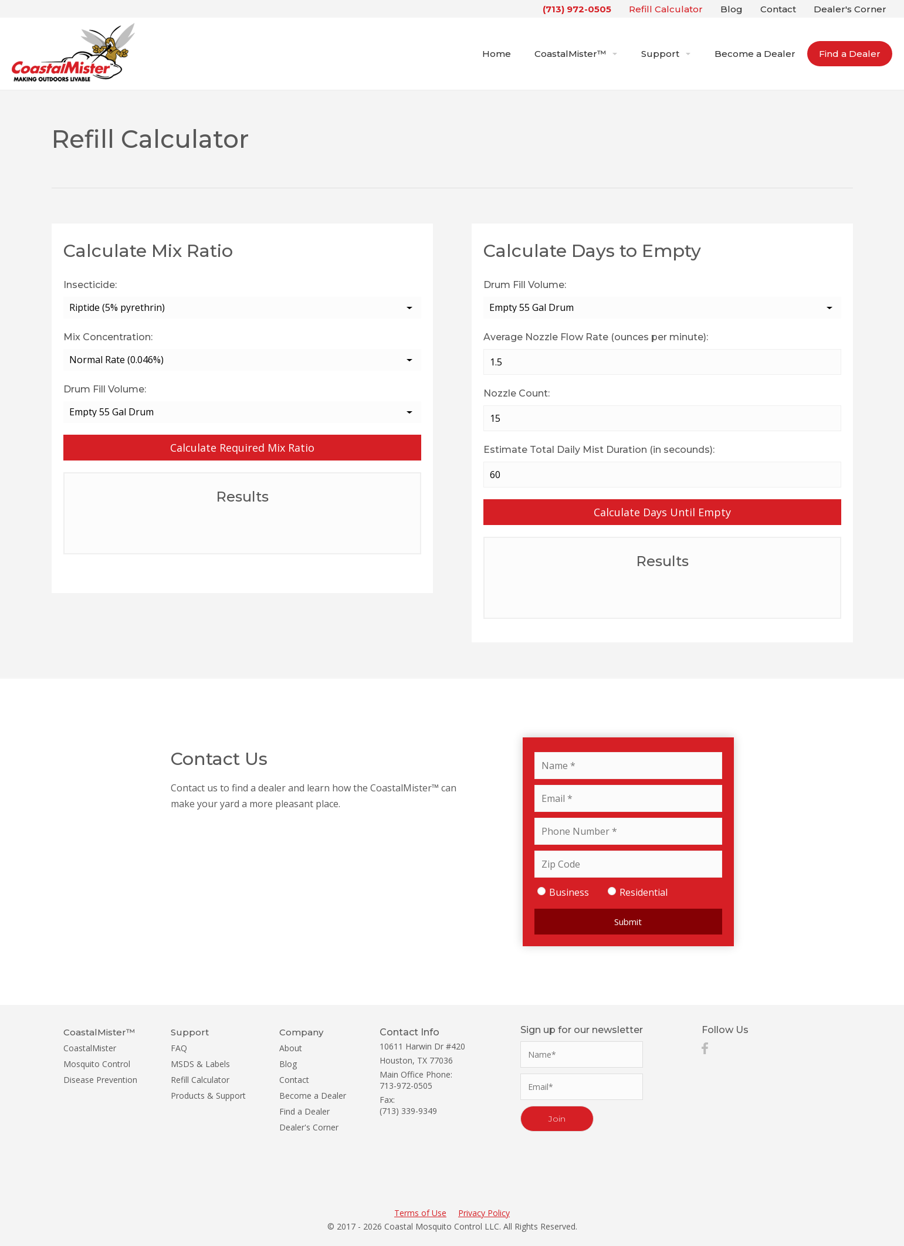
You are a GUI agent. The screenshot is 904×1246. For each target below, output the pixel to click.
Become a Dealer (755, 53)
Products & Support (208, 1095)
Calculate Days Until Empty (662, 512)
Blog (731, 9)
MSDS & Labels (200, 1063)
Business (561, 891)
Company (301, 1032)
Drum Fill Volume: (104, 389)
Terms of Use (420, 1212)
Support (666, 53)
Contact (778, 9)
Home (496, 53)
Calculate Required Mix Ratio (242, 448)
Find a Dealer (850, 53)
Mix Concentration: (108, 337)
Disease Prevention (100, 1079)
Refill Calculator (666, 9)
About (290, 1048)
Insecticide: (90, 284)
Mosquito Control (96, 1063)
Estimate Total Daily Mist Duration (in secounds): (599, 449)
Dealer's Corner (850, 9)
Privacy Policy (484, 1212)
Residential (636, 891)
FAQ (179, 1048)
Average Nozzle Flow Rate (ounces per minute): (595, 337)
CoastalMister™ (576, 53)
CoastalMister (89, 1048)
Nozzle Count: (516, 393)
